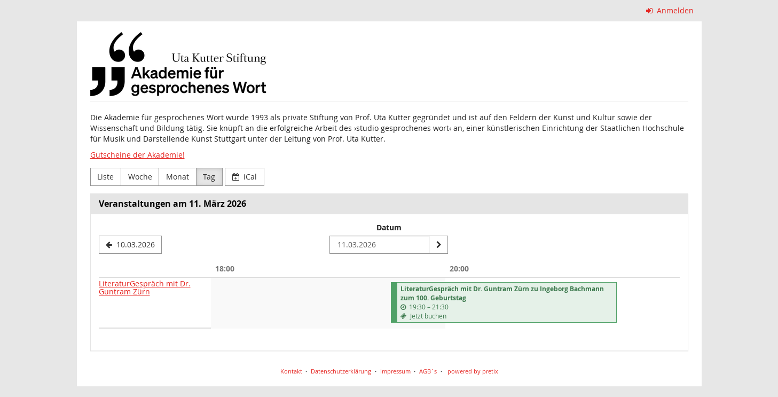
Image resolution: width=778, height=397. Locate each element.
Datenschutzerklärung (341, 371)
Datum (389, 227)
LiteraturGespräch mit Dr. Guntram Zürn (145, 287)
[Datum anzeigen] (438, 245)
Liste (105, 177)
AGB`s (428, 371)
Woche (140, 177)
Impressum (395, 371)
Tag (209, 177)
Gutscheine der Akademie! (137, 155)
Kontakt (291, 371)
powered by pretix (472, 371)
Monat (177, 177)
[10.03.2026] (130, 245)
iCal (244, 177)
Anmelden (670, 10)
